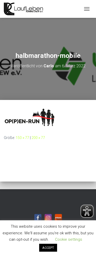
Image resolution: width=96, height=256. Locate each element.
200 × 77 (38, 138)
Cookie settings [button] (68, 239)
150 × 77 (22, 138)
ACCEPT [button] (48, 248)
